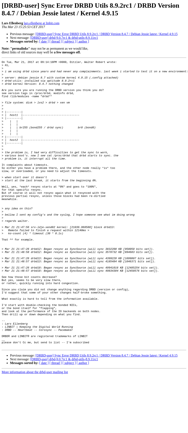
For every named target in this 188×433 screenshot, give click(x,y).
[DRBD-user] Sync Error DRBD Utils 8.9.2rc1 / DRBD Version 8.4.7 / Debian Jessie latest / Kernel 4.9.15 (107, 34)
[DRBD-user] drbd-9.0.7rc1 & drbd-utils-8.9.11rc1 (64, 37)
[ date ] (44, 41)
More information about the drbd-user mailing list (35, 429)
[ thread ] (55, 41)
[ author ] (83, 41)
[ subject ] (69, 41)
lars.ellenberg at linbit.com (41, 23)
